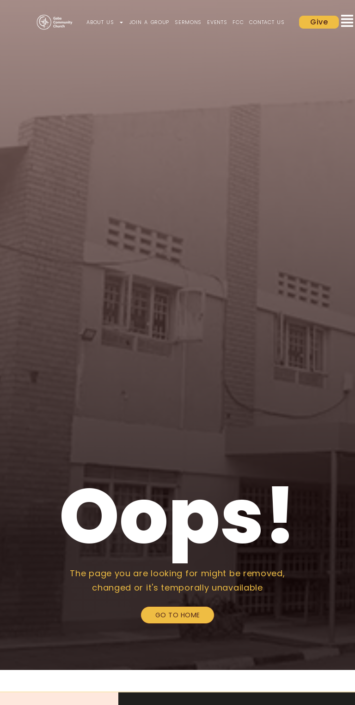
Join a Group (149, 22)
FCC (238, 22)
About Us (105, 22)
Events (217, 22)
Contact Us (266, 22)
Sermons (188, 22)
